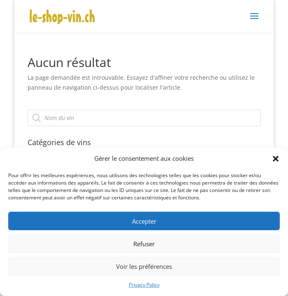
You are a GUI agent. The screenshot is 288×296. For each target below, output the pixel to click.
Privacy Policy (144, 284)
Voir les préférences (144, 266)
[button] (276, 159)
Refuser (144, 244)
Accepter (144, 221)
